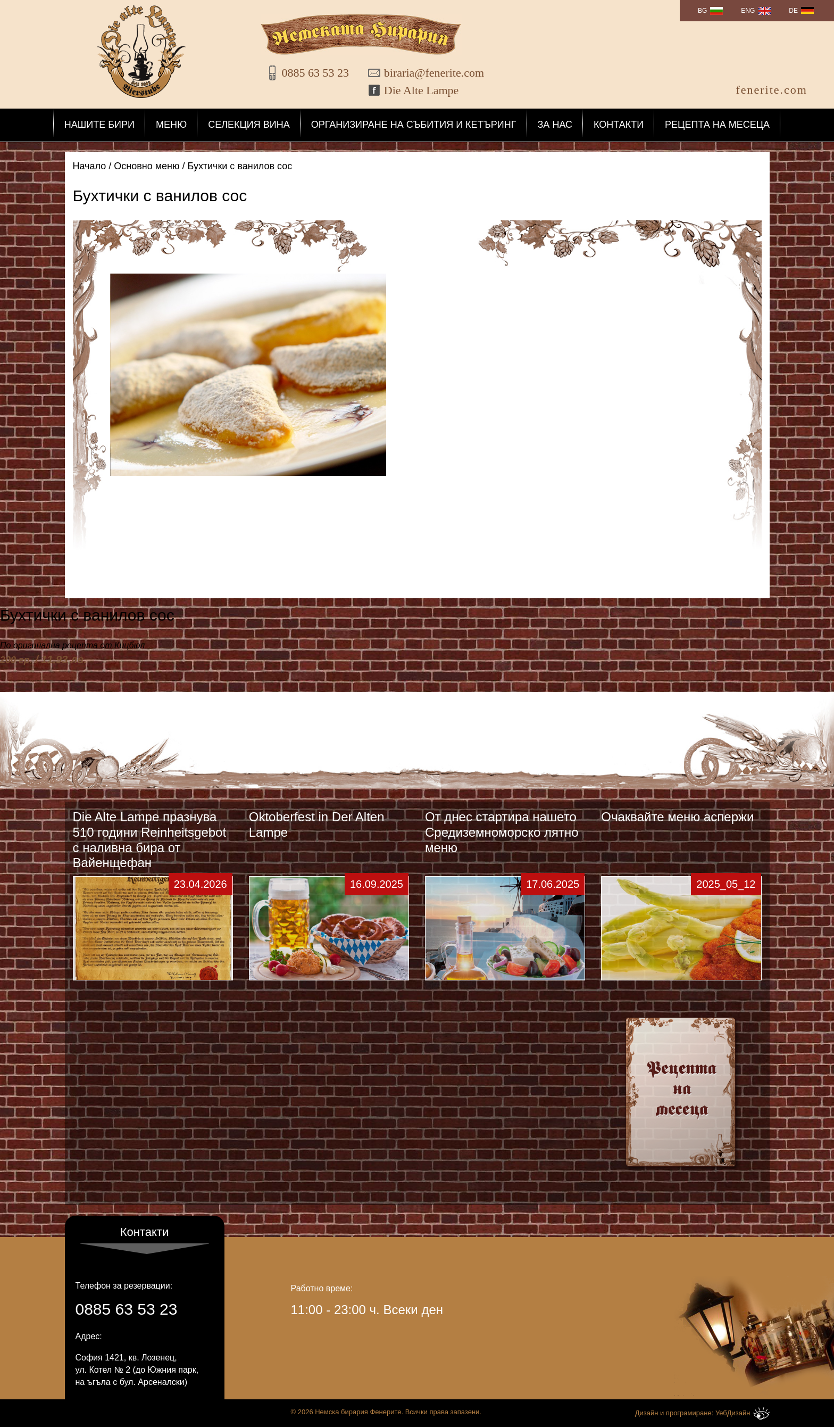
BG (702, 10)
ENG (748, 10)
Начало (89, 166)
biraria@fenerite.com (427, 72)
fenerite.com (771, 89)
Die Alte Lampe (421, 90)
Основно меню (146, 166)
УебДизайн (742, 1413)
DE (793, 10)
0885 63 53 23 (315, 72)
